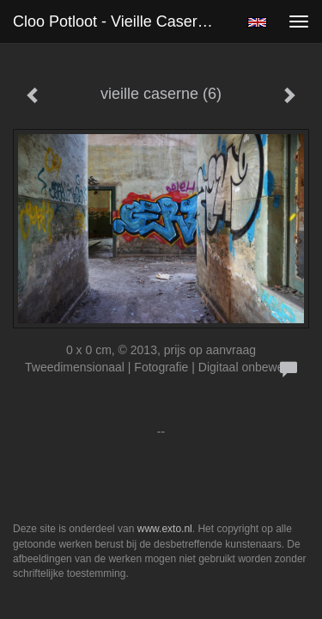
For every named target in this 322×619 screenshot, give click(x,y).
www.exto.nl (164, 529)
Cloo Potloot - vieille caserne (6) (123, 21)
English (257, 22)
